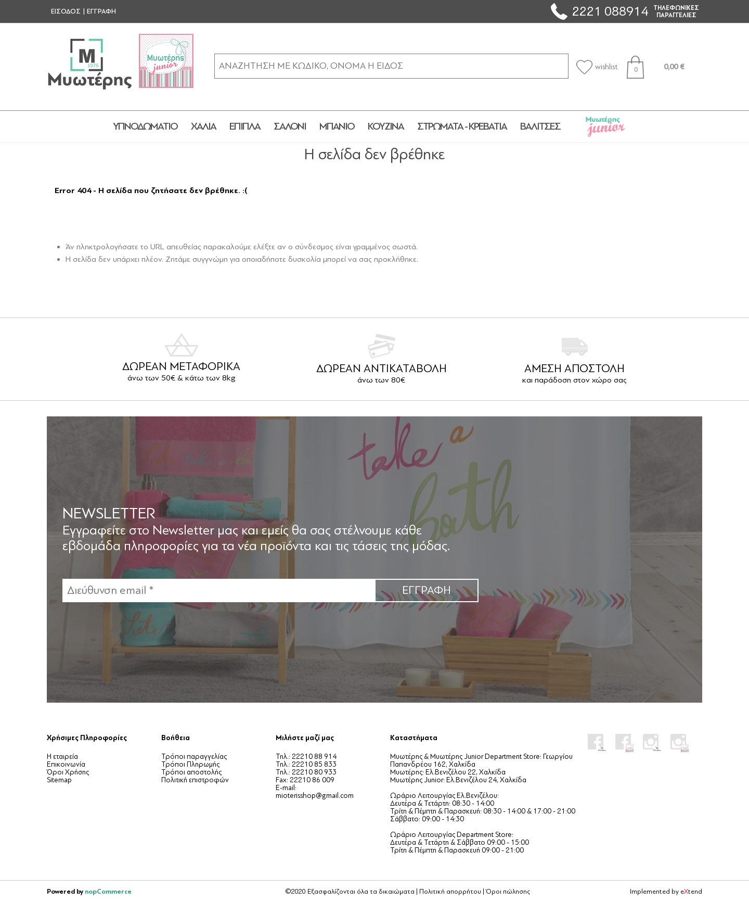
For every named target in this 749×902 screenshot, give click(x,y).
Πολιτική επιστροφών (195, 780)
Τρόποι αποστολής (191, 772)
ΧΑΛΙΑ (203, 126)
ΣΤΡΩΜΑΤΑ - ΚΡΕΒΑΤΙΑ (462, 126)
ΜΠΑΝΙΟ (336, 126)
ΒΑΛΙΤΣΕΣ (540, 126)
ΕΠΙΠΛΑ (244, 126)
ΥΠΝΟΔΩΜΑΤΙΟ (145, 126)
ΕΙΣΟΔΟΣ (66, 11)
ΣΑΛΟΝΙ (290, 126)
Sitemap (59, 780)
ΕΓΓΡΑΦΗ (101, 11)
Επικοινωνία (66, 764)
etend (691, 891)
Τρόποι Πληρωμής (190, 764)
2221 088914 (610, 11)
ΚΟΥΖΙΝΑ (386, 126)
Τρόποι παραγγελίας (194, 756)
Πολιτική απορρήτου (450, 891)
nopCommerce (108, 891)
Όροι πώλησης (508, 891)
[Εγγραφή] (218, 590)
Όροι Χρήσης (68, 772)
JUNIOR (605, 126)
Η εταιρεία (62, 756)
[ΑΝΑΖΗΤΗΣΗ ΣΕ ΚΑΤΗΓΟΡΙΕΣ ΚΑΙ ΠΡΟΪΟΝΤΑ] (391, 66)
